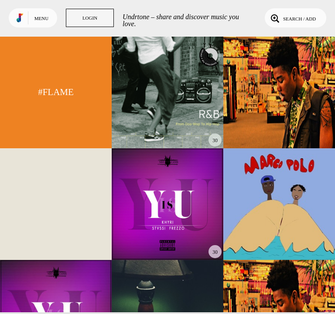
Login (89, 17)
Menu (41, 18)
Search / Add (292, 18)
